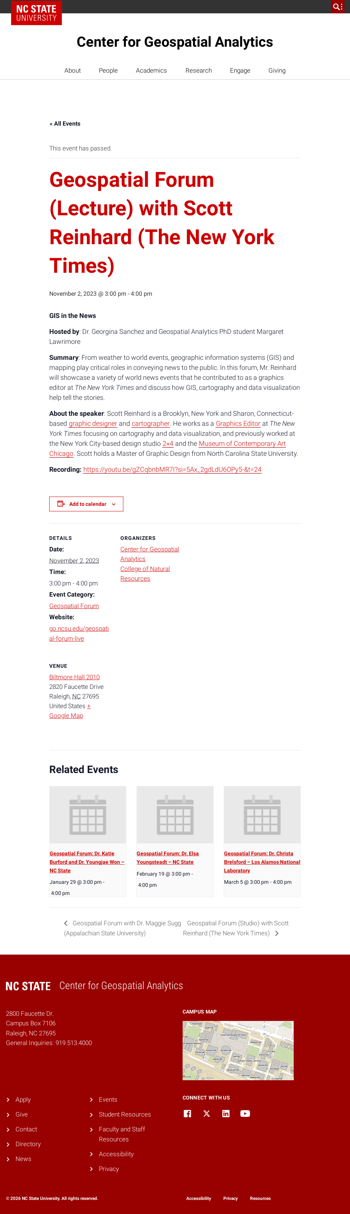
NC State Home (39, 7)
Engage (240, 70)
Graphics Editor (238, 423)
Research (199, 70)
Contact (26, 1129)
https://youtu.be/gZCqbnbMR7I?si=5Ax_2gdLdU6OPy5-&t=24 (172, 469)
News (23, 1158)
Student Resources (125, 1114)
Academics (151, 70)
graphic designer (93, 423)
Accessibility (116, 1154)
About (72, 70)
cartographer (151, 423)
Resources (260, 1198)
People (108, 70)
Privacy (109, 1168)
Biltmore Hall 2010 (74, 677)
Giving (277, 70)
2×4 (168, 443)
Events (108, 1099)
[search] (337, 6)
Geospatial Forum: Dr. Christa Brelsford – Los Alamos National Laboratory (262, 861)
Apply (23, 1099)
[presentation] (88, 815)
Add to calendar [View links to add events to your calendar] (87, 504)
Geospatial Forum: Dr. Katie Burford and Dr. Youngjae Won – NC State (87, 861)
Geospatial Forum (74, 606)
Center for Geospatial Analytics (175, 42)
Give (22, 1114)
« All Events (65, 123)
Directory (28, 1144)
